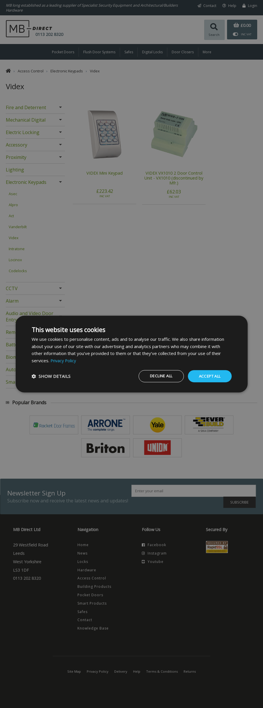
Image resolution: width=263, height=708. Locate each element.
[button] (51, 376)
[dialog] (132, 354)
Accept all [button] (208, 376)
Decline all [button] (155, 376)
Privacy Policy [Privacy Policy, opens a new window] (64, 360)
